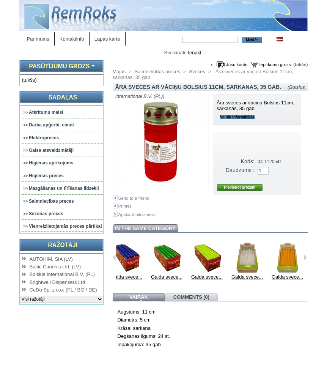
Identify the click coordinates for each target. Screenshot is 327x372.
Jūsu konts (236, 64)
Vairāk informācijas (237, 117)
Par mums (38, 39)
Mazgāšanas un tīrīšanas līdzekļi (64, 188)
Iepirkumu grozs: (275, 64)
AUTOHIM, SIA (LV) (51, 259)
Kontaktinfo (72, 39)
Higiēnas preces (46, 175)
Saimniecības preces (51, 201)
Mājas (119, 71)
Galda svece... (142, 277)
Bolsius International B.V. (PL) (62, 274)
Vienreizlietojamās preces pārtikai (65, 226)
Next (305, 257)
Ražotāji (62, 245)
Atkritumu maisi (46, 112)
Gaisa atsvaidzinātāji (51, 150)
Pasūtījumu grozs (59, 66)
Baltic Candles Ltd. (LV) (55, 267)
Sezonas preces (46, 213)
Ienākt (194, 52)
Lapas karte (107, 39)
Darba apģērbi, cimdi (51, 125)
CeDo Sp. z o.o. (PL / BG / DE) (63, 290)
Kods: (248, 161)
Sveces (197, 71)
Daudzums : (240, 170)
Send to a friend (134, 197)
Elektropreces (44, 137)
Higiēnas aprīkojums (51, 163)
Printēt (124, 205)
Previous (114, 257)
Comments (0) (191, 297)
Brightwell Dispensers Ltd (57, 282)
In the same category (145, 228)
